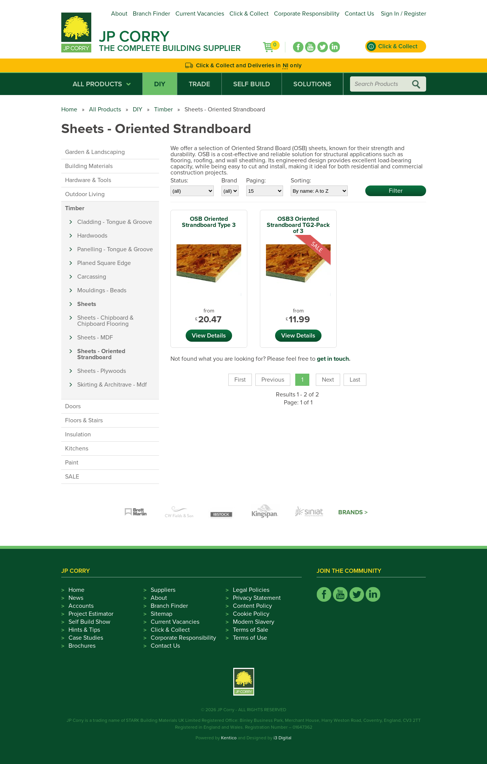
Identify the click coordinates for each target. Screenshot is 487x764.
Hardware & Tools (88, 180)
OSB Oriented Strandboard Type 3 (209, 222)
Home (69, 109)
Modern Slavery (253, 622)
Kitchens (76, 448)
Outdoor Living (85, 194)
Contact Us (359, 13)
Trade (199, 84)
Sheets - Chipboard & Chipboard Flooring (105, 321)
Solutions (312, 84)
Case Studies (85, 638)
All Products (102, 84)
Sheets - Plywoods (101, 371)
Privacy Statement (257, 598)
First (240, 380)
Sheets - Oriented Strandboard (101, 354)
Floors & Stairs (84, 420)
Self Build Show (89, 622)
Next (328, 380)
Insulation (78, 434)
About (119, 13)
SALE (72, 476)
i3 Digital (282, 737)
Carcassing (91, 277)
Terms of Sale (250, 630)
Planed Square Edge (104, 263)
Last (355, 380)
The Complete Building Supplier (170, 48)
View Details (209, 335)
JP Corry (134, 36)
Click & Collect (249, 13)
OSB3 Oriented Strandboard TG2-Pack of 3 (298, 225)
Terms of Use (250, 638)
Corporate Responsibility (306, 13)
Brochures (81, 646)
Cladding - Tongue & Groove (114, 222)
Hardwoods (92, 236)
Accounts (81, 606)
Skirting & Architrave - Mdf (112, 385)
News (75, 598)
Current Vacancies (199, 13)
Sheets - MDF (95, 337)
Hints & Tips (84, 630)
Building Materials (89, 166)
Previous (272, 380)
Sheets (86, 304)
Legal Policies (251, 590)
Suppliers (163, 590)
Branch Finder (151, 13)
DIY (160, 84)
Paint (71, 462)
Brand (229, 180)
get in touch (333, 359)
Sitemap (161, 614)
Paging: (256, 180)
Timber (163, 109)
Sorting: (301, 180)
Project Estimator (90, 614)
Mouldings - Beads (101, 290)
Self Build (251, 84)
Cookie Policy (251, 614)
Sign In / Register (403, 13)
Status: (179, 180)
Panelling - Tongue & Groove (115, 249)
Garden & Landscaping (95, 152)
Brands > (353, 512)
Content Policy (252, 606)
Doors (73, 406)
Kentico (229, 737)
